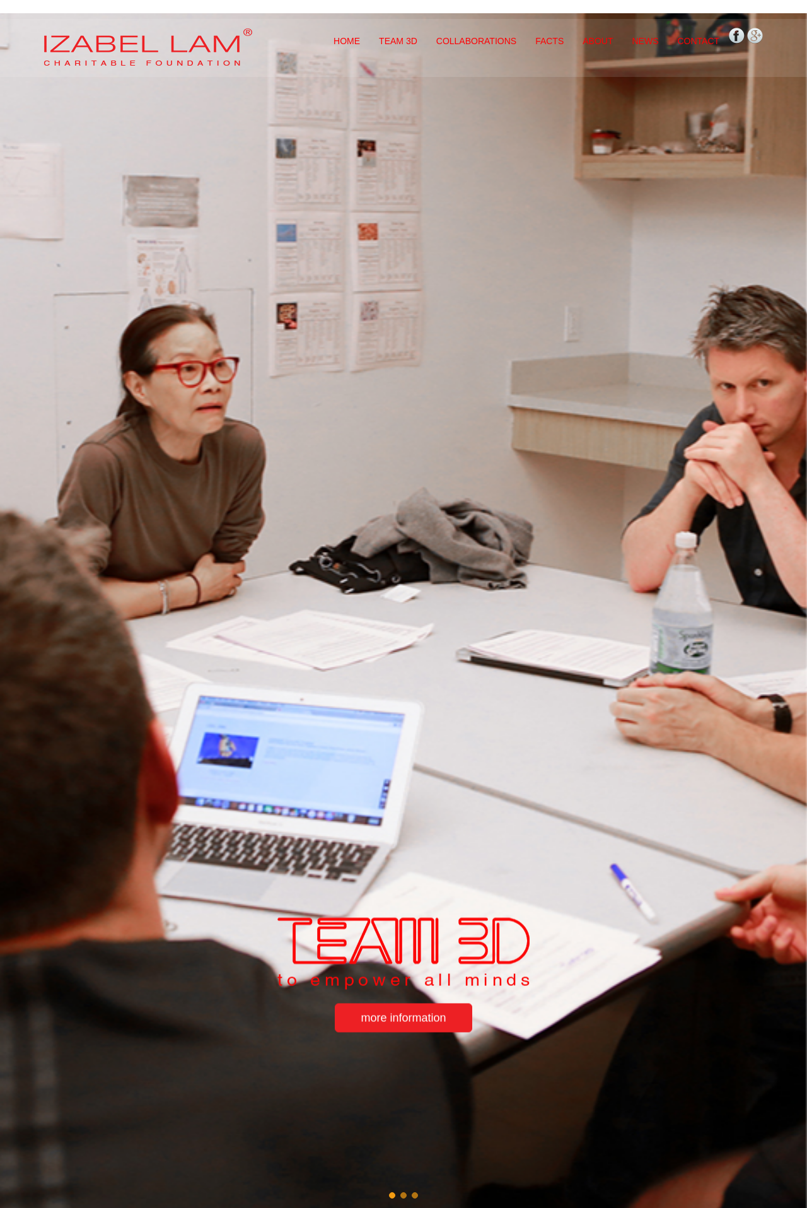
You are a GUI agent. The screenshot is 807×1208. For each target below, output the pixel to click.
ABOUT (598, 41)
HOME (347, 41)
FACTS (549, 41)
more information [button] (403, 1018)
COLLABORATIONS (476, 41)
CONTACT (698, 41)
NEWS (645, 41)
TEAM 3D (398, 41)
